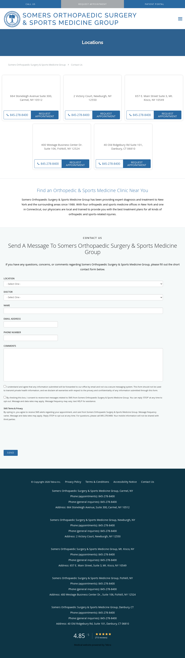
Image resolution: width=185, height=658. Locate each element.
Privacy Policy (73, 481)
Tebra (108, 644)
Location (9, 278)
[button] (92, 4)
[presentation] (31, 436)
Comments (10, 345)
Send (10, 452)
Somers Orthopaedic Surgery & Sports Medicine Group (37, 64)
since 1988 (68, 204)
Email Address (12, 318)
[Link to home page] (69, 18)
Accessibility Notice (125, 481)
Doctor (8, 291)
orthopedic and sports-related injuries (92, 214)
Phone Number (12, 332)
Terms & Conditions (97, 481)
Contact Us (76, 64)
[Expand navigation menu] (180, 18)
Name (7, 305)
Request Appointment (44, 115)
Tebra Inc (55, 481)
